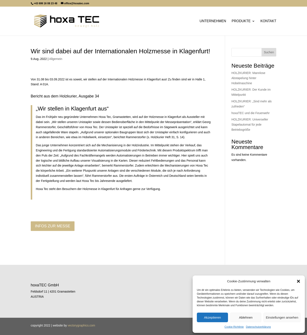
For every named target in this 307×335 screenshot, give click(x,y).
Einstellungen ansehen (282, 317)
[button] (298, 281)
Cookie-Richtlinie (234, 326)
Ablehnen (245, 317)
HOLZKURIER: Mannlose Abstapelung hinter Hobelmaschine (248, 78)
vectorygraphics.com (81, 325)
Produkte (241, 21)
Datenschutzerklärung (258, 326)
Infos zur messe (52, 226)
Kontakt (268, 21)
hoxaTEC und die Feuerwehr (250, 113)
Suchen (269, 52)
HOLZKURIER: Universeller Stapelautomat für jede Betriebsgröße (249, 124)
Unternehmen (213, 21)
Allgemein (55, 59)
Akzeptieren (212, 317)
